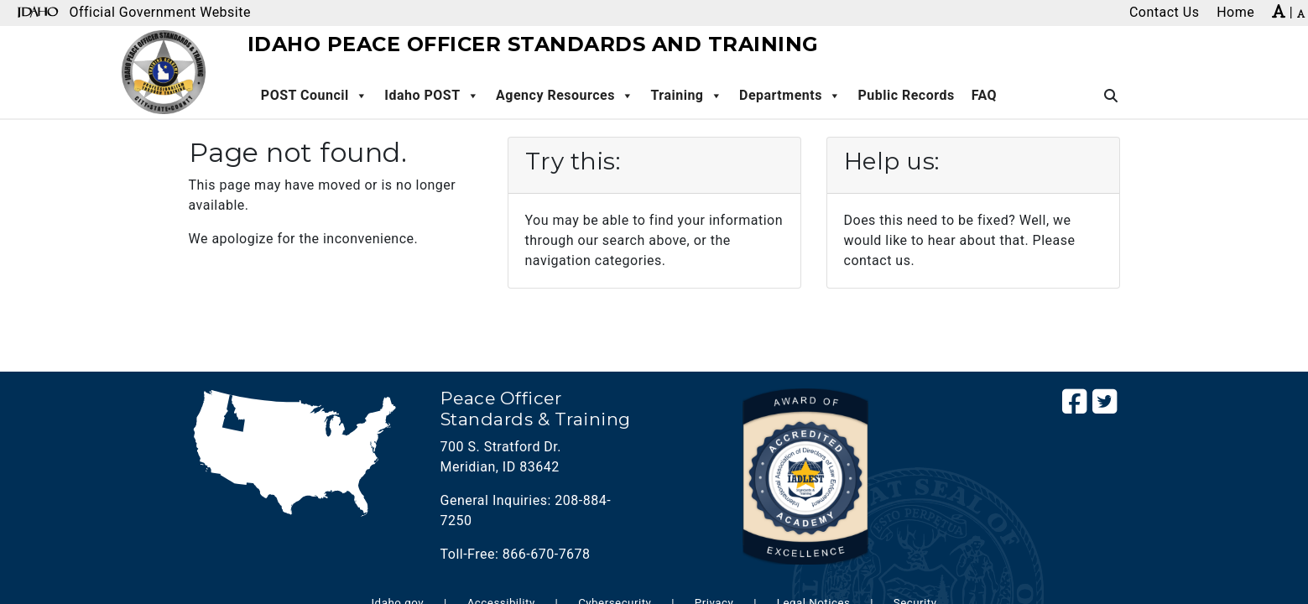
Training (686, 95)
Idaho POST (431, 95)
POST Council (314, 95)
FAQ (984, 95)
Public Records (905, 95)
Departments (790, 95)
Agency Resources (564, 95)
